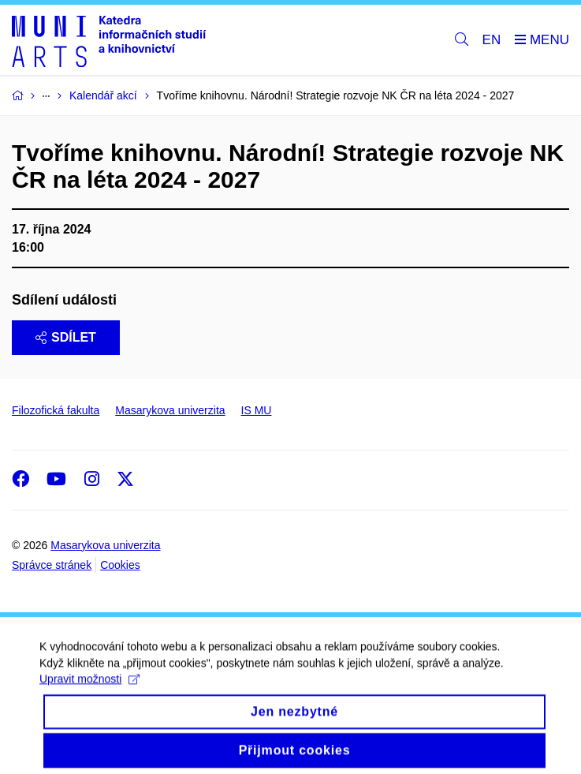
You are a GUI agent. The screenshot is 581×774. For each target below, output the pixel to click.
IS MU (256, 410)
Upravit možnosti (89, 687)
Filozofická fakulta (55, 410)
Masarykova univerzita (170, 410)
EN (491, 39)
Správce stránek (51, 565)
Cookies (120, 565)
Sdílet (65, 337)
